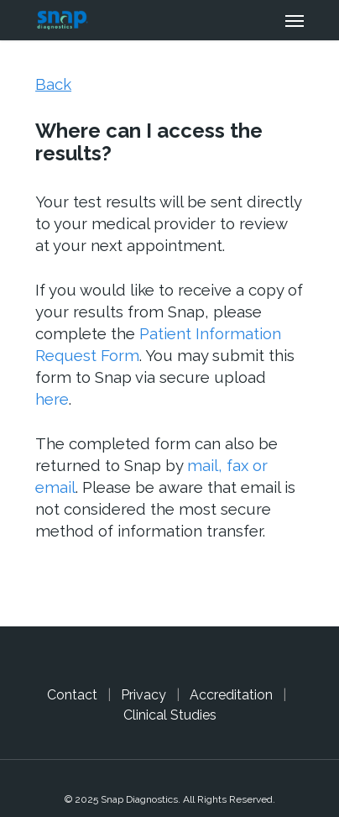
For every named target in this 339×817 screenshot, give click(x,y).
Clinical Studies (169, 715)
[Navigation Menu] (294, 20)
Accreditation (231, 695)
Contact (72, 695)
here (52, 399)
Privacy (143, 695)
